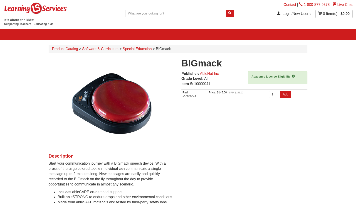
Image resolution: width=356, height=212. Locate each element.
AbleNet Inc (209, 74)
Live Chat (343, 5)
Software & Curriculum (100, 49)
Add (285, 94)
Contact (290, 5)
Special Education (137, 49)
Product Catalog (65, 49)
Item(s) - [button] (334, 13)
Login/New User (294, 13)
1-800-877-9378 (314, 5)
